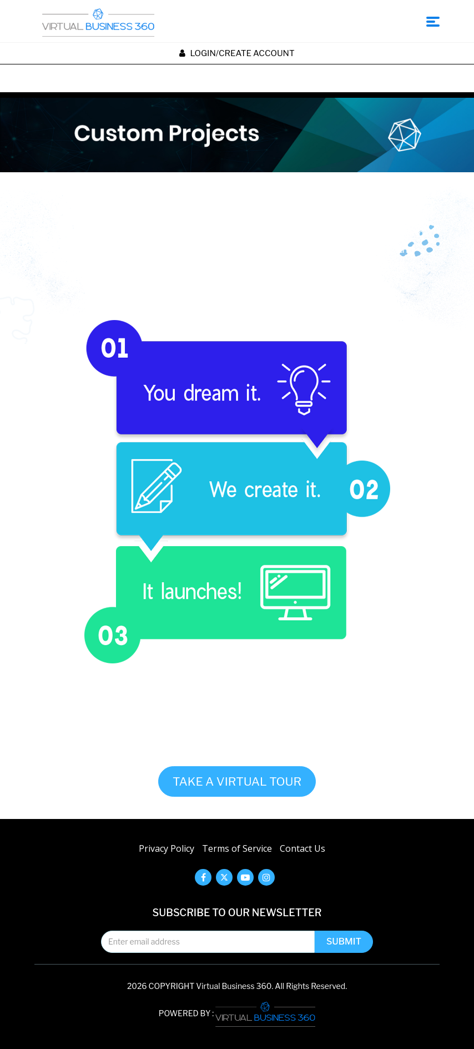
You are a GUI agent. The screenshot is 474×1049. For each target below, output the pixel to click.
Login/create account (236, 53)
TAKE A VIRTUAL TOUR (237, 781)
